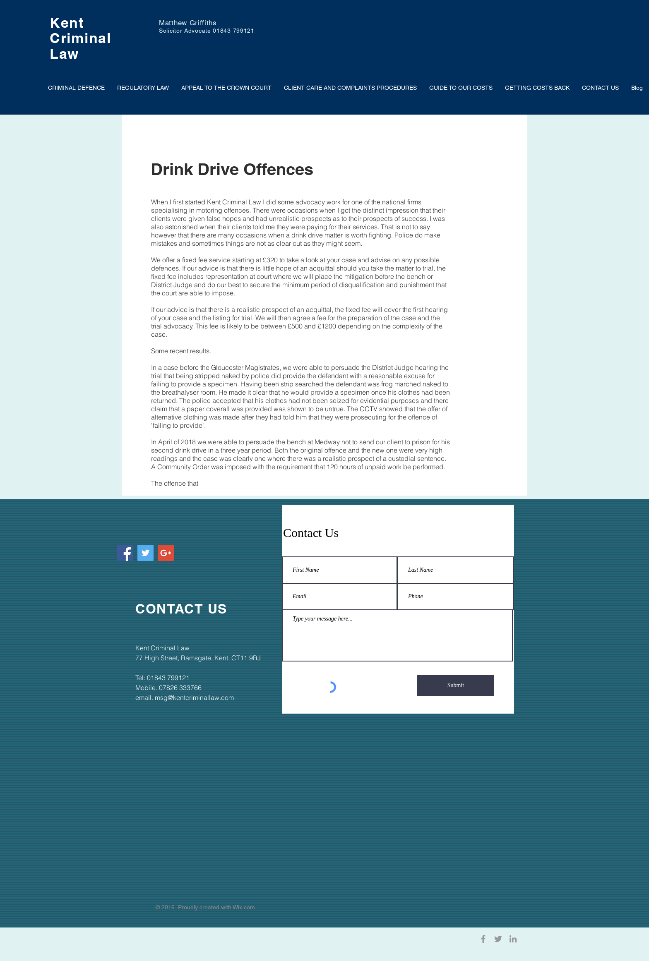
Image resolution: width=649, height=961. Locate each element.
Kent (67, 22)
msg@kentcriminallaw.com (194, 697)
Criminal (80, 37)
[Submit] (455, 685)
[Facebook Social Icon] (125, 553)
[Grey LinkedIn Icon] (513, 939)
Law (64, 53)
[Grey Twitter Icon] (498, 939)
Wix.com (244, 907)
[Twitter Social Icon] (145, 553)
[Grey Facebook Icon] (483, 939)
